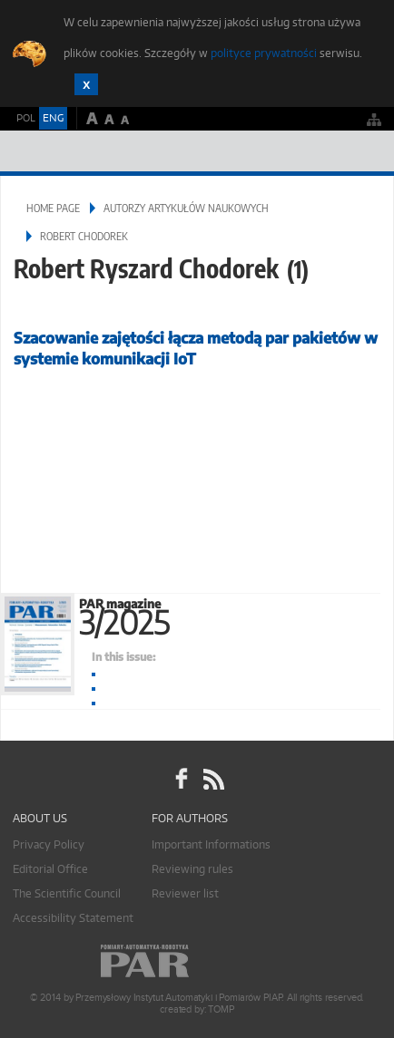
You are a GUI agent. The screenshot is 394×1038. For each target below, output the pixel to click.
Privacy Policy (48, 844)
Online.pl (197, 961)
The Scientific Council (67, 893)
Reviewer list (185, 893)
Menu (362, 151)
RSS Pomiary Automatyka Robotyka (212, 779)
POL (25, 118)
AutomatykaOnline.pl (111, 151)
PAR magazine (236, 614)
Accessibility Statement (73, 918)
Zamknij (86, 84)
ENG (53, 118)
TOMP (220, 1009)
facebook (181, 779)
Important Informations (211, 844)
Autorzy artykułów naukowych (186, 208)
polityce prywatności (264, 53)
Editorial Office (50, 869)
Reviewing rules (192, 869)
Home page (53, 208)
